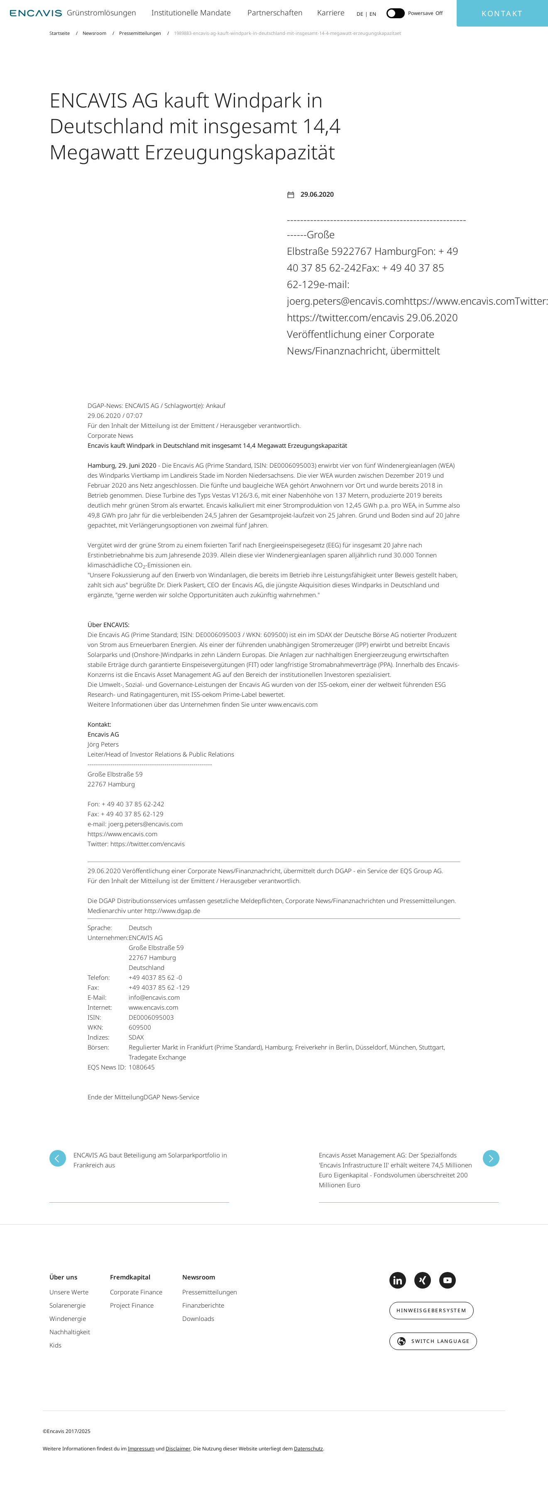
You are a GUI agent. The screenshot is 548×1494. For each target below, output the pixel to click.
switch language (440, 1341)
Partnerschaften (276, 12)
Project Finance (132, 1305)
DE (360, 13)
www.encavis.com (293, 704)
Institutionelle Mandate (193, 12)
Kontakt (502, 13)
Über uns (63, 1277)
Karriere (331, 12)
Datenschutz (308, 1448)
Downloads (198, 1318)
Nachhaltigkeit (69, 1332)
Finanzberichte (203, 1305)
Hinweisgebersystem (431, 1310)
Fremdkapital (130, 1277)
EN (372, 13)
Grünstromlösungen (103, 12)
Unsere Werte (68, 1292)
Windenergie (67, 1318)
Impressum (141, 1448)
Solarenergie (67, 1305)
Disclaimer (178, 1448)
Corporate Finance (136, 1292)
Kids (55, 1345)
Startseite (60, 33)
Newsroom (94, 33)
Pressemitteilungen (140, 33)
